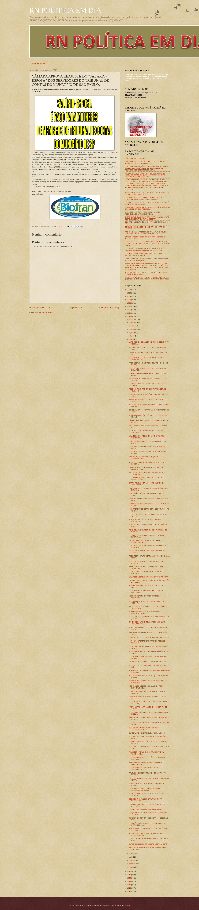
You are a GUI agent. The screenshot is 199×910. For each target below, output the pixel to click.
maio (131, 854)
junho (131, 339)
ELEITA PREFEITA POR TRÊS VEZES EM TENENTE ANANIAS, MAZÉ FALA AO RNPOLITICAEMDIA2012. (143, 249)
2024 (129, 296)
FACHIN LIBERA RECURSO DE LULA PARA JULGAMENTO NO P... (144, 541)
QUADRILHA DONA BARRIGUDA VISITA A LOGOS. (147, 733)
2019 (129, 313)
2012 (129, 888)
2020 (129, 310)
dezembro (133, 319)
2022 (129, 303)
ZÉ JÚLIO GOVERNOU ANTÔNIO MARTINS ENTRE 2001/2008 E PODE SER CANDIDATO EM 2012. (147, 208)
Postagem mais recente (40, 307)
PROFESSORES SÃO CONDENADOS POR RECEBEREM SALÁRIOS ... (144, 789)
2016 (129, 875)
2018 (129, 316)
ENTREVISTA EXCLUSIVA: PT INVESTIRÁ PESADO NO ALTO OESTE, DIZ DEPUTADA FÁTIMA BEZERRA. (147, 218)
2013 (129, 885)
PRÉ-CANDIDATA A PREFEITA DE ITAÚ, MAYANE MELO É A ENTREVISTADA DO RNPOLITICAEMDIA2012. (146, 233)
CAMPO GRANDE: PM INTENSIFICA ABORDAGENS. (148, 662)
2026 (129, 289)
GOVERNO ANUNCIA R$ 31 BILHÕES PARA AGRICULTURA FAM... (144, 612)
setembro (132, 329)
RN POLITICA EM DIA (65, 10)
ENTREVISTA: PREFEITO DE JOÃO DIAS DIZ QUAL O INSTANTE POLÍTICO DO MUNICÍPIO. (144, 162)
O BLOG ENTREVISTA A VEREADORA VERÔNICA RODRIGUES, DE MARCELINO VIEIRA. (143, 213)
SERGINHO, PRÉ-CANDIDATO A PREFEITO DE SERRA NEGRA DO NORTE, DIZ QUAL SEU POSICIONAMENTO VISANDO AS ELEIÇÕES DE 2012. (145, 175)
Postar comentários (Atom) (44, 312)
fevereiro (132, 864)
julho (131, 336)
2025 (129, 293)
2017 (129, 871)
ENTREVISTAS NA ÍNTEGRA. (135, 158)
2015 (129, 878)
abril (131, 857)
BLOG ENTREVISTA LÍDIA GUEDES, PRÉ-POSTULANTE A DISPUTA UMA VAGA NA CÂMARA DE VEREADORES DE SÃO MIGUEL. (147, 243)
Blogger (127, 905)
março (131, 860)
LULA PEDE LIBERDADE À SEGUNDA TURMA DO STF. (148, 577)
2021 (129, 306)
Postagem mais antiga (109, 307)
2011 (129, 891)
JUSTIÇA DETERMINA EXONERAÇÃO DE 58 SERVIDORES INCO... (145, 458)
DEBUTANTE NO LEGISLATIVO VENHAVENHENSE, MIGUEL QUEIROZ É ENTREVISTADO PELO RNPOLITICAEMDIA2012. (147, 278)
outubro (132, 326)
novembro (133, 322)
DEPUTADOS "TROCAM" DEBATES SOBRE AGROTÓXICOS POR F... (144, 729)
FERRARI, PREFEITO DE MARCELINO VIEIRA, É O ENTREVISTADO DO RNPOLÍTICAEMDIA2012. (143, 198)
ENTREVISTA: (147, 168)
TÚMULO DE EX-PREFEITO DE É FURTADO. (145, 809)
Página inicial (38, 63)
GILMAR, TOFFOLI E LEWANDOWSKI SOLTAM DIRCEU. (149, 638)
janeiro (131, 867)
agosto (131, 332)
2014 (129, 881)
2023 (129, 300)
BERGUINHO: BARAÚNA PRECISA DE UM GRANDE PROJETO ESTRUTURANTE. (143, 254)
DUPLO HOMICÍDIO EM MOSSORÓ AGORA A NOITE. (148, 844)
